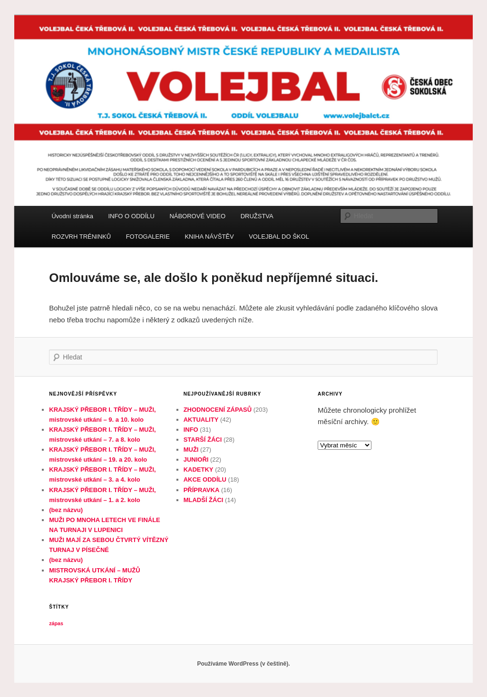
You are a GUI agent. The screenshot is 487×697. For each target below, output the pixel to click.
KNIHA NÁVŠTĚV (209, 236)
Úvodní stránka (72, 216)
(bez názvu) (66, 509)
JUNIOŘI (196, 459)
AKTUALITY (201, 419)
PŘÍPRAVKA (202, 490)
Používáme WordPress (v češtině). (243, 663)
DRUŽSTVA (257, 216)
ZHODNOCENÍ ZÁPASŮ (218, 409)
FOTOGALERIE (148, 236)
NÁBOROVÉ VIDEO (197, 216)
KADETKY (199, 469)
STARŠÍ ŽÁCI (203, 439)
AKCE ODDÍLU (205, 479)
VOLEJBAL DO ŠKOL (279, 236)
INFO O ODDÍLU (131, 216)
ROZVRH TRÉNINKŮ (81, 236)
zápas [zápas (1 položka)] (56, 623)
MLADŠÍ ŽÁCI (204, 499)
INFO (191, 429)
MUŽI (191, 449)
